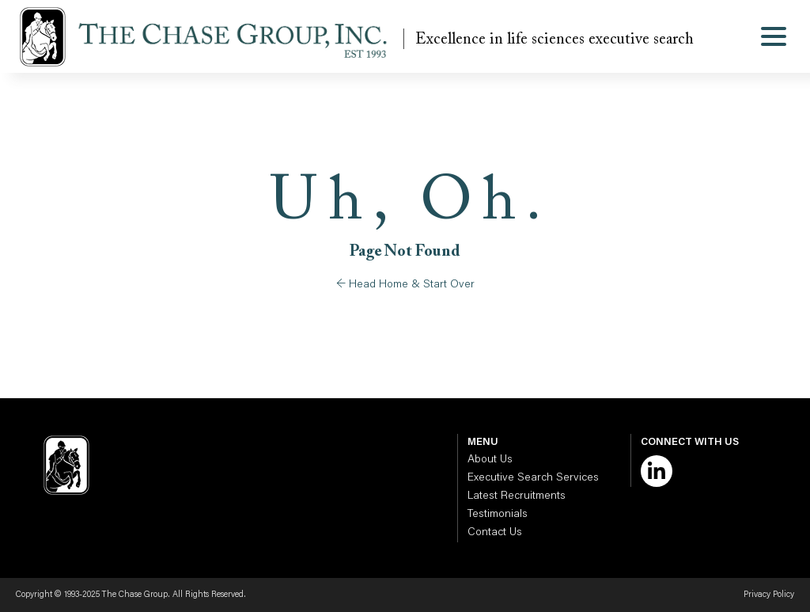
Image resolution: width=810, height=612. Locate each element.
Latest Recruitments (516, 496)
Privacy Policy (769, 595)
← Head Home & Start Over (405, 285)
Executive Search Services (533, 478)
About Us (490, 460)
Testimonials (497, 514)
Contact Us (494, 532)
